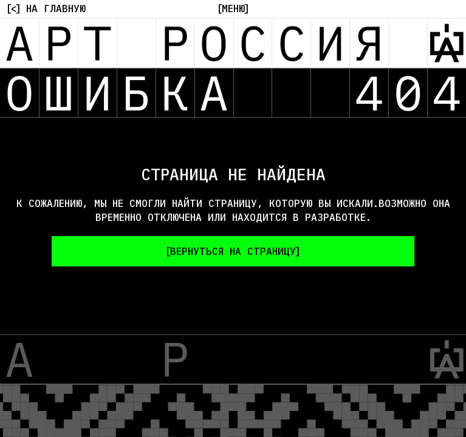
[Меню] (233, 8)
